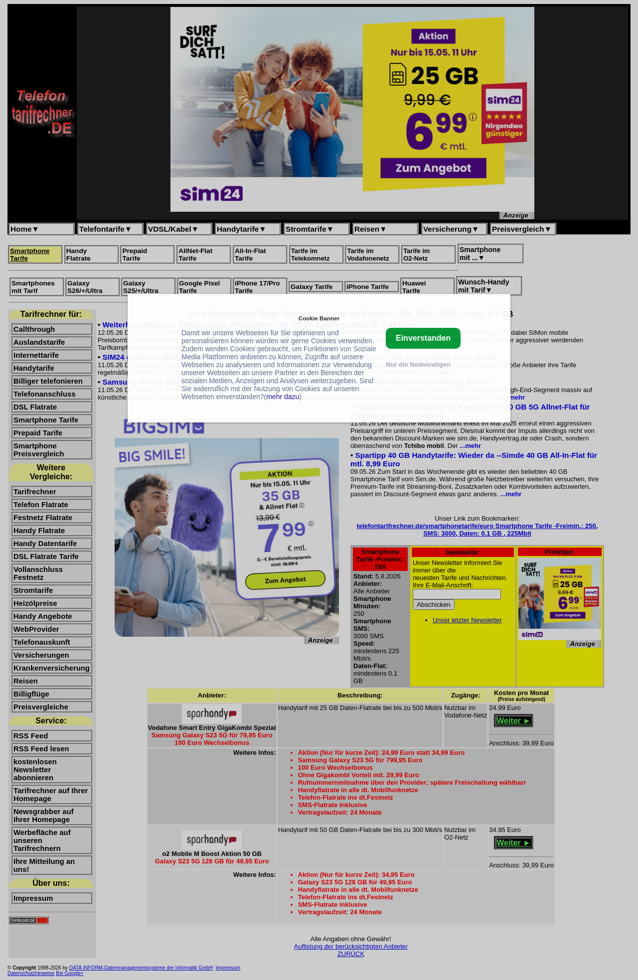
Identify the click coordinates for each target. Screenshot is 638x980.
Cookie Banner (319, 318)
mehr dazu (282, 397)
